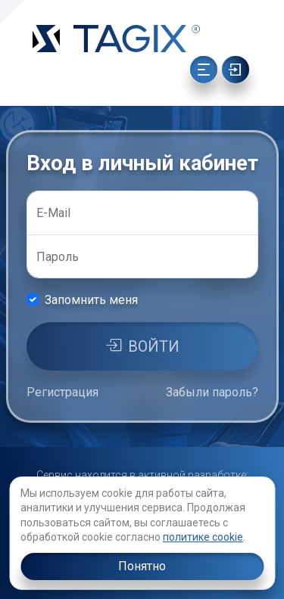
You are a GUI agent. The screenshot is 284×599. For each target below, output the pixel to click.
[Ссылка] (116, 38)
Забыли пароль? (212, 392)
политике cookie (203, 537)
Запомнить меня (91, 300)
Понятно (142, 566)
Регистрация (62, 392)
